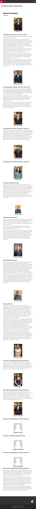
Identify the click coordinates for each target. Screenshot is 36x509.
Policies (15, 507)
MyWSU (19, 507)
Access (12, 507)
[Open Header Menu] (29, 1)
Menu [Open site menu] (34, 1)
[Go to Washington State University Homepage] (3, 1)
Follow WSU (23, 507)
